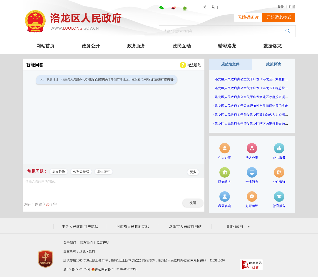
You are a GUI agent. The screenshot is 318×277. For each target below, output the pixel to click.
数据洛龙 (272, 45)
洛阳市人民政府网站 (185, 226)
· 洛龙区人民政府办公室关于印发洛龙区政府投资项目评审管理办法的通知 (265, 97)
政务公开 (91, 45)
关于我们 (70, 242)
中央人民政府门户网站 (80, 226)
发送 (192, 203)
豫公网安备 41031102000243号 (116, 269)
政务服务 (136, 45)
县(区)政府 (238, 226)
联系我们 (86, 242)
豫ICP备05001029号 (77, 269)
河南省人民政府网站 (132, 226)
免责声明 (103, 242)
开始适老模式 (278, 17)
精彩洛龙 (227, 45)
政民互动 (182, 45)
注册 (292, 7)
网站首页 (45, 45)
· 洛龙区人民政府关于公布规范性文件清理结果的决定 (250, 106)
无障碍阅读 (248, 17)
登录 (280, 7)
